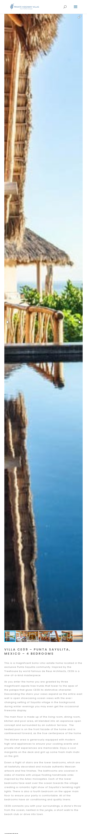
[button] (79, 17)
